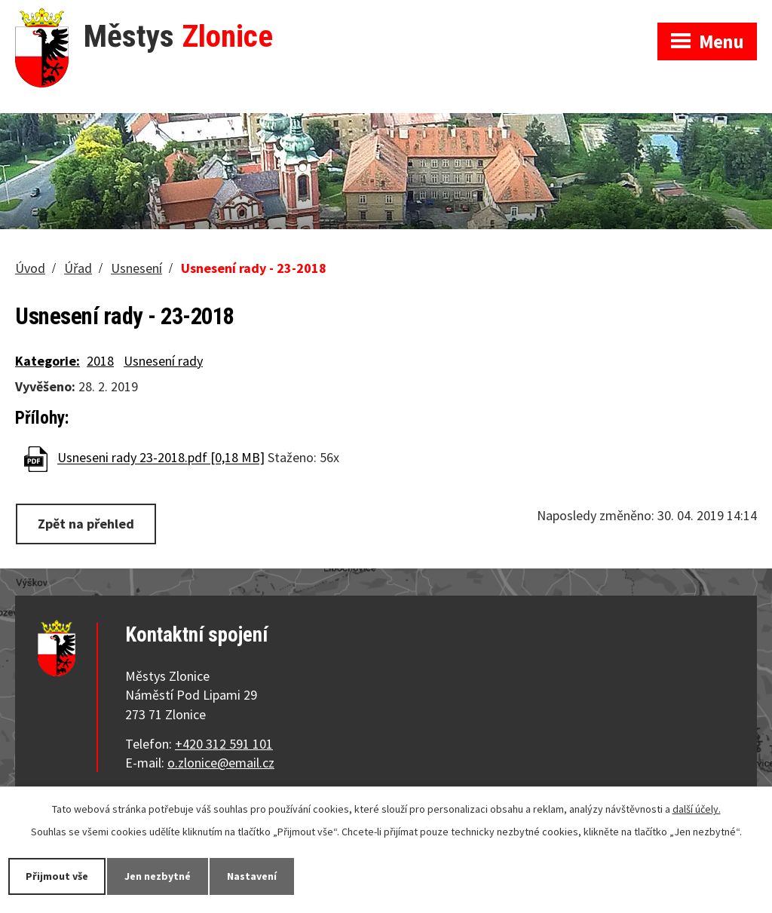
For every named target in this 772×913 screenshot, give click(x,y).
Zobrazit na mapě (574, 15)
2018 (100, 360)
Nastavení (252, 876)
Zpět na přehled (86, 523)
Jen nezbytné (157, 876)
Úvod (30, 268)
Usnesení (136, 268)
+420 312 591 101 (224, 743)
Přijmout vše (57, 876)
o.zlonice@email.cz (220, 762)
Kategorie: (47, 360)
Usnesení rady (163, 360)
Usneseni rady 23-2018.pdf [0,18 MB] (161, 458)
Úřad (78, 268)
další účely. (696, 809)
